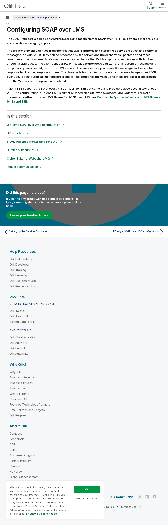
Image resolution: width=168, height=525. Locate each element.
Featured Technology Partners (30, 404)
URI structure (15, 133)
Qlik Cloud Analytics (23, 337)
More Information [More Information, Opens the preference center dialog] (87, 498)
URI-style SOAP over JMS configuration (33, 125)
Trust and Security (22, 377)
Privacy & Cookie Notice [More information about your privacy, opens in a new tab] (41, 513)
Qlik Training (18, 270)
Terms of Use (129, 506)
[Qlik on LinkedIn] (147, 497)
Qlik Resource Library (24, 286)
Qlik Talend (17, 310)
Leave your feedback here (29, 215)
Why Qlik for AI (19, 393)
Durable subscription (21, 150)
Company (16, 433)
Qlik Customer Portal (23, 280)
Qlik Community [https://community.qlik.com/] (121, 497)
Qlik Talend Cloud (21, 316)
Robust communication (22, 167)
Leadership (17, 439)
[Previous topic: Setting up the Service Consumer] (42, 231)
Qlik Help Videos (21, 259)
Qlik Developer (19, 264)
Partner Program (21, 460)
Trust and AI (18, 388)
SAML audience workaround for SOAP (32, 141)
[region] (55, 500)
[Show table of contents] (8, 17)
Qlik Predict (17, 348)
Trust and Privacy (21, 382)
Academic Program (22, 455)
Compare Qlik (19, 399)
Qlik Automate (19, 353)
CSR (12, 444)
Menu (162, 7)
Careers (15, 466)
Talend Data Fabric (22, 321)
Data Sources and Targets (27, 410)
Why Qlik (15, 372)
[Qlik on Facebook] (155, 497)
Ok (86, 489)
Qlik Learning (18, 275)
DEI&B (13, 449)
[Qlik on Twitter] (140, 497)
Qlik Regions (18, 415)
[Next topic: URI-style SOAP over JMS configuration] (125, 231)
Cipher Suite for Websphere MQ (28, 158)
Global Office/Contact (24, 477)
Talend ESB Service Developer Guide (35, 17)
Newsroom (17, 471)
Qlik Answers (18, 342)
